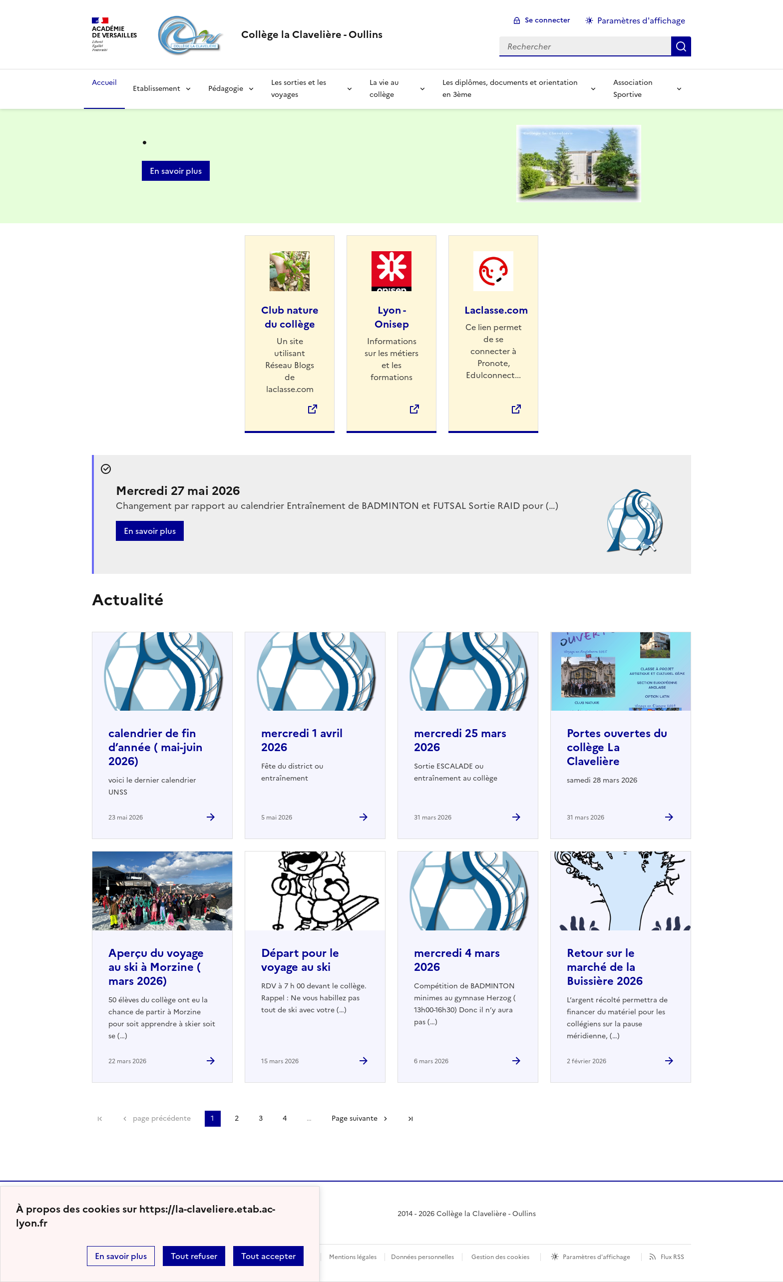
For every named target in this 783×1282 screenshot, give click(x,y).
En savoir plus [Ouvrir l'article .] (176, 171)
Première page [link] (100, 1119)
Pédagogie (225, 88)
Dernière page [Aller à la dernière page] (410, 1119)
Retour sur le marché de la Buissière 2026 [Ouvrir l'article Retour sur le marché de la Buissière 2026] (605, 967)
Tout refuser (194, 1256)
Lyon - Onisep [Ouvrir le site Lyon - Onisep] (392, 317)
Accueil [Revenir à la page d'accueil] (104, 82)
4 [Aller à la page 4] (285, 1118)
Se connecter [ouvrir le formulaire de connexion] (547, 20)
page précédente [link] (162, 1118)
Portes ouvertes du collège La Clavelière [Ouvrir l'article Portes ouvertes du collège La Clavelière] (617, 747)
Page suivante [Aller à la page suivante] (355, 1118)
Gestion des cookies (500, 1257)
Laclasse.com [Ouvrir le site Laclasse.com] (496, 310)
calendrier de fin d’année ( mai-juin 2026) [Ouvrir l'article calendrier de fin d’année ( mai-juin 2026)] (155, 747)
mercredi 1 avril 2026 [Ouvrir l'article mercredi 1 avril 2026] (302, 740)
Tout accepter (268, 1256)
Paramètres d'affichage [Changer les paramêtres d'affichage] (641, 20)
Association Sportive (633, 88)
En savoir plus (121, 1256)
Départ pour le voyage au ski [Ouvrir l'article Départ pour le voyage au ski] (300, 960)
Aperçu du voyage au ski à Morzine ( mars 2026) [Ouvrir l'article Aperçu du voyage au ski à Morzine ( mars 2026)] (156, 967)
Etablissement (156, 88)
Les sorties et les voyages (298, 88)
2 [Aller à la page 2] (237, 1118)
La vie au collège (384, 88)
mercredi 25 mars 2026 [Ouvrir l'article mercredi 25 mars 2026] (460, 740)
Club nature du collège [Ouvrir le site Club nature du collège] (290, 317)
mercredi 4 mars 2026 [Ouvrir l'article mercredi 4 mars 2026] (457, 960)
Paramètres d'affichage (596, 1257)
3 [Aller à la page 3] (261, 1118)
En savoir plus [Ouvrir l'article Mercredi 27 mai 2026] (150, 531)
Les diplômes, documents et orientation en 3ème (510, 88)
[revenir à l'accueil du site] (312, 34)
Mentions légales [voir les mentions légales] (353, 1257)
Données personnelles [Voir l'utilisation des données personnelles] (422, 1257)
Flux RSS (672, 1257)
